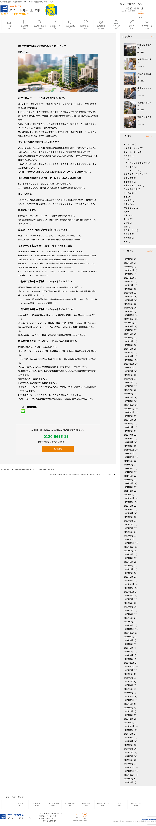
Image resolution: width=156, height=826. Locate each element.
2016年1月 (128, 692)
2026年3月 (128, 259)
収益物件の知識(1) (132, 189)
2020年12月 (129, 494)
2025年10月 (129, 277)
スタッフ (116, 24)
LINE (141, 16)
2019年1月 (128, 580)
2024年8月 (128, 330)
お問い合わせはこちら (131, 3)
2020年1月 (128, 535)
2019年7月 (128, 558)
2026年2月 (128, 262)
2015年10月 (129, 700)
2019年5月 (128, 565)
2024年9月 (128, 326)
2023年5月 (128, 386)
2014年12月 (129, 722)
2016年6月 (128, 681)
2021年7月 (128, 468)
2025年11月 (129, 273)
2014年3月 (128, 756)
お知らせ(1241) (130, 155)
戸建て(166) (129, 204)
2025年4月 (128, 300)
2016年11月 (129, 662)
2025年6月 (128, 292)
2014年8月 (128, 737)
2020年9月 (128, 505)
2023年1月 (128, 401)
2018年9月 (128, 595)
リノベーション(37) (132, 170)
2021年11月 (129, 453)
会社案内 (24, 24)
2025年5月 (128, 296)
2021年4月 (128, 479)
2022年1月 (128, 445)
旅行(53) (127, 211)
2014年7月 (128, 741)
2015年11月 (129, 696)
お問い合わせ (147, 24)
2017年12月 (129, 629)
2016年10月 (129, 666)
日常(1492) (128, 215)
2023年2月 (128, 397)
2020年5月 (128, 520)
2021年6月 (128, 472)
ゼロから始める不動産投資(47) (137, 162)
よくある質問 (55, 24)
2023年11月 (129, 363)
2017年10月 (129, 636)
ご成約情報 (101, 24)
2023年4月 (128, 389)
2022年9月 (128, 415)
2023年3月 (128, 393)
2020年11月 (129, 498)
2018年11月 (129, 587)
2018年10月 (129, 591)
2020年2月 (128, 531)
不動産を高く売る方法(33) (135, 174)
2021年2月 (128, 487)
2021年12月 (129, 449)
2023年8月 (128, 374)
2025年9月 (128, 281)
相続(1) (127, 226)
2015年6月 (128, 711)
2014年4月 (128, 752)
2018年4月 (128, 614)
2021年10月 (129, 457)
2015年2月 (128, 714)
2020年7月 (128, 513)
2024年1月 (128, 356)
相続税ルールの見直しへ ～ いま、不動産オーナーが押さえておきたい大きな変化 (84, 474)
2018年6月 (128, 606)
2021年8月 (128, 464)
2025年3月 (128, 303)
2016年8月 (128, 673)
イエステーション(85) (133, 148)
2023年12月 (129, 359)
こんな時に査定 (39, 24)
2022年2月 (128, 442)
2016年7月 (128, 677)
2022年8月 (128, 419)
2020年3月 (128, 528)
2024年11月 (129, 318)
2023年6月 (128, 382)
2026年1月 (128, 266)
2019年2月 (128, 576)
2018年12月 (129, 584)
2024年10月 (129, 322)
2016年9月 (128, 670)
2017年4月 (128, 643)
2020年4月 (128, 524)
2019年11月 (129, 543)
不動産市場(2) (130, 177)
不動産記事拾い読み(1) (134, 185)
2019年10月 (129, 546)
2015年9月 (128, 703)
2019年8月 (128, 554)
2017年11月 (129, 632)
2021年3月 (128, 483)
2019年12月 (129, 539)
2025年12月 (129, 270)
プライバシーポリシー (16, 796)
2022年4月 (128, 434)
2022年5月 (128, 430)
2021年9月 (128, 460)
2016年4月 (128, 685)
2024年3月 (128, 348)
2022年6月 (128, 427)
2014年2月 (128, 759)
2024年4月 (128, 344)
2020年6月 (128, 516)
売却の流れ (70, 24)
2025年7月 (128, 288)
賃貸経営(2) (129, 233)
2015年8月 (128, 707)
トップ (9, 24)
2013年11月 (129, 771)
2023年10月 (129, 367)
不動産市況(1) (130, 181)
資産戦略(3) (129, 237)
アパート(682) (130, 144)
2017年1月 (128, 655)
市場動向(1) (129, 200)
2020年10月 (129, 501)
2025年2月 (128, 307)
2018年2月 (128, 621)
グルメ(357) (129, 159)
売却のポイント (85, 24)
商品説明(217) (130, 192)
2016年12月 (129, 658)
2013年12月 (129, 767)
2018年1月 (128, 625)
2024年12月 (129, 315)
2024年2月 (128, 352)
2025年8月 (128, 285)
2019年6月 (128, 561)
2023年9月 (128, 371)
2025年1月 (128, 311)
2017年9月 (128, 640)
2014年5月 (128, 748)
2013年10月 (129, 774)
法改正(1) (128, 222)
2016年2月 (128, 688)
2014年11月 (129, 726)
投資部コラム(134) (132, 207)
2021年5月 (128, 475)
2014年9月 (128, 733)
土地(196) (128, 196)
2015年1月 (128, 718)
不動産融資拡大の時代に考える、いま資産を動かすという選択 (34, 470)
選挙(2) (127, 241)
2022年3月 (128, 438)
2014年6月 (128, 744)
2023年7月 (128, 378)
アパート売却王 (73, 367)
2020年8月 (128, 509)
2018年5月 (128, 610)
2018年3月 (128, 617)
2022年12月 (129, 404)
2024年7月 (128, 333)
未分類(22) (128, 219)
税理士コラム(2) (131, 230)
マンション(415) (131, 166)
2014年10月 (129, 729)
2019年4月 (128, 569)
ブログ (131, 24)
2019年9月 (128, 550)
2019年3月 (128, 572)
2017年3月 (128, 647)
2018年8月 (128, 599)
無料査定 (58, 448)
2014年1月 (128, 763)
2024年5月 (128, 341)
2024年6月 (128, 337)
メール (78, 816)
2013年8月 (128, 782)
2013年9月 (128, 778)
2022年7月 (128, 423)
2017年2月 (128, 651)
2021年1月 (128, 490)
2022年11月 (129, 408)
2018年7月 (128, 602)
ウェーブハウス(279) (133, 151)
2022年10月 (129, 412)
